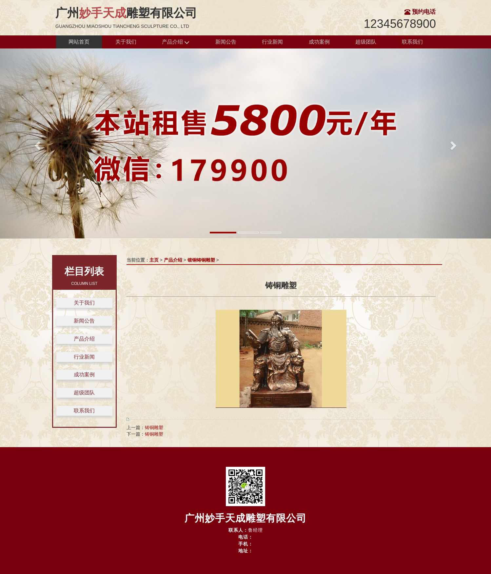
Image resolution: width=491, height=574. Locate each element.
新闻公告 (225, 42)
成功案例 (319, 42)
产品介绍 (175, 42)
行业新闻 (272, 42)
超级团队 (365, 42)
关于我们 (125, 42)
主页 (154, 260)
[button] (37, 144)
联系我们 (412, 42)
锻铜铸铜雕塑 (201, 260)
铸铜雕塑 (154, 427)
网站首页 (79, 42)
